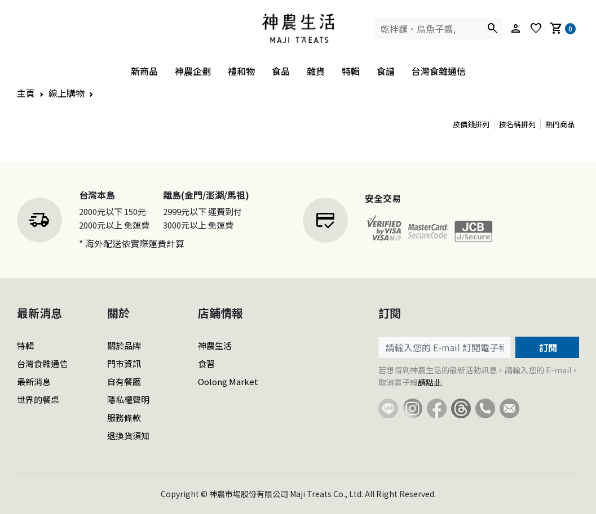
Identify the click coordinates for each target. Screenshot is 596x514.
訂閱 (547, 347)
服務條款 (124, 417)
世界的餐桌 (38, 399)
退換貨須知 (128, 435)
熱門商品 (560, 124)
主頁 (26, 93)
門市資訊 (124, 363)
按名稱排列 (517, 124)
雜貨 (316, 71)
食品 (281, 71)
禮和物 (241, 71)
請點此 (430, 382)
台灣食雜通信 (439, 71)
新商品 (144, 71)
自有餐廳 (124, 381)
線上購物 (66, 93)
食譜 (386, 71)
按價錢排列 (471, 124)
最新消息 (34, 381)
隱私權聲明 (128, 399)
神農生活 (215, 345)
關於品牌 (124, 345)
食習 (206, 363)
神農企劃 (193, 71)
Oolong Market (228, 381)
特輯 (351, 71)
